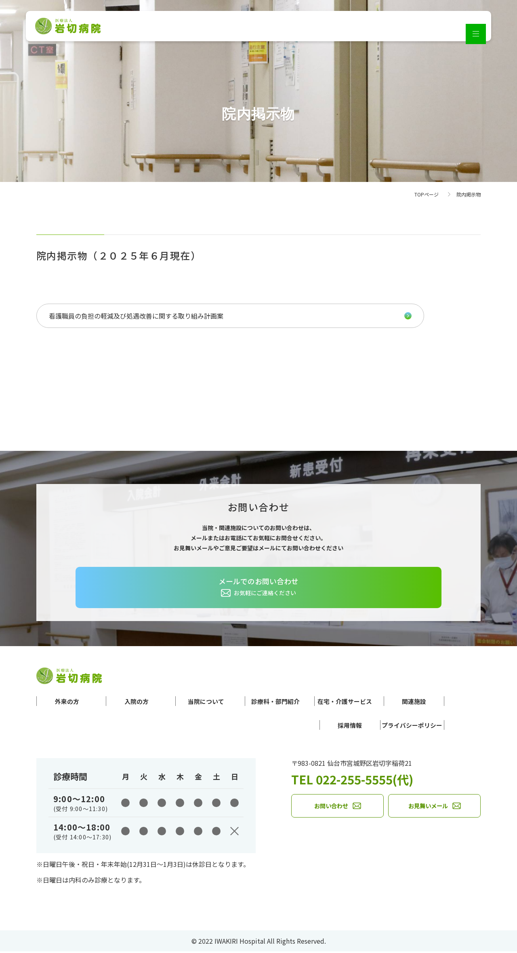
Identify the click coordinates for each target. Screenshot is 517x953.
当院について (192, 701)
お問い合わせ (331, 809)
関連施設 (414, 701)
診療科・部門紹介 (262, 701)
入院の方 (129, 701)
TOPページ (426, 194)
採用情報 (325, 726)
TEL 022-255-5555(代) (366, 779)
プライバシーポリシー (400, 726)
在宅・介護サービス (341, 701)
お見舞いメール (428, 809)
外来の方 (67, 701)
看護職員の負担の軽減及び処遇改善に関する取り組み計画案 (110, 315)
